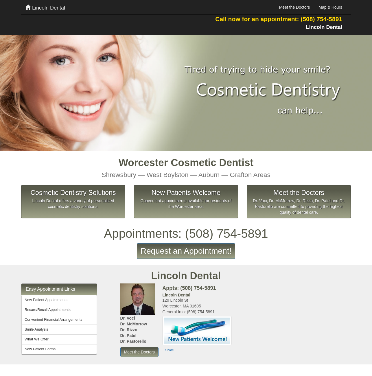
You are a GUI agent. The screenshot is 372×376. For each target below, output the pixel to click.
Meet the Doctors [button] (139, 352)
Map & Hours (330, 7)
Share (169, 350)
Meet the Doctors (294, 7)
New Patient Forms (40, 349)
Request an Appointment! (186, 250)
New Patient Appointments (46, 300)
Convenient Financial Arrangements (53, 320)
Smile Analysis (36, 329)
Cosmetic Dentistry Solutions (73, 192)
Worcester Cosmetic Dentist (186, 168)
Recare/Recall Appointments (48, 310)
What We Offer (37, 339)
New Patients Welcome (186, 192)
